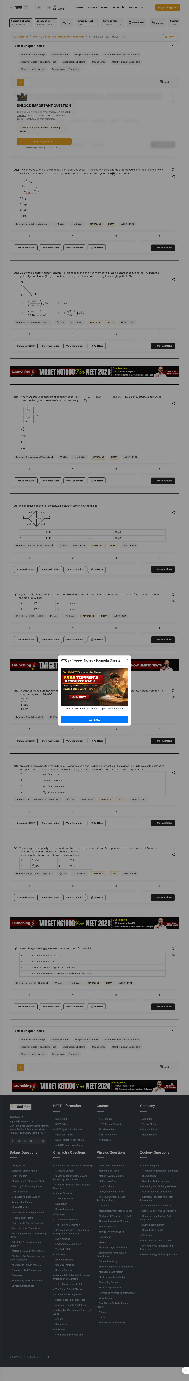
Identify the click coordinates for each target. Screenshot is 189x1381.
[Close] (127, 659)
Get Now (94, 719)
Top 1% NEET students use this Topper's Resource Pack (94, 708)
